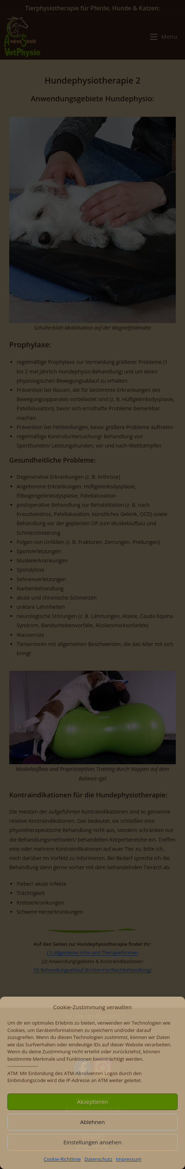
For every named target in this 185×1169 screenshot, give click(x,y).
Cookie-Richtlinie (62, 1159)
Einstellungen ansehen (92, 1142)
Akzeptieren (92, 1101)
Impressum (129, 1159)
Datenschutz (98, 1159)
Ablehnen (92, 1122)
